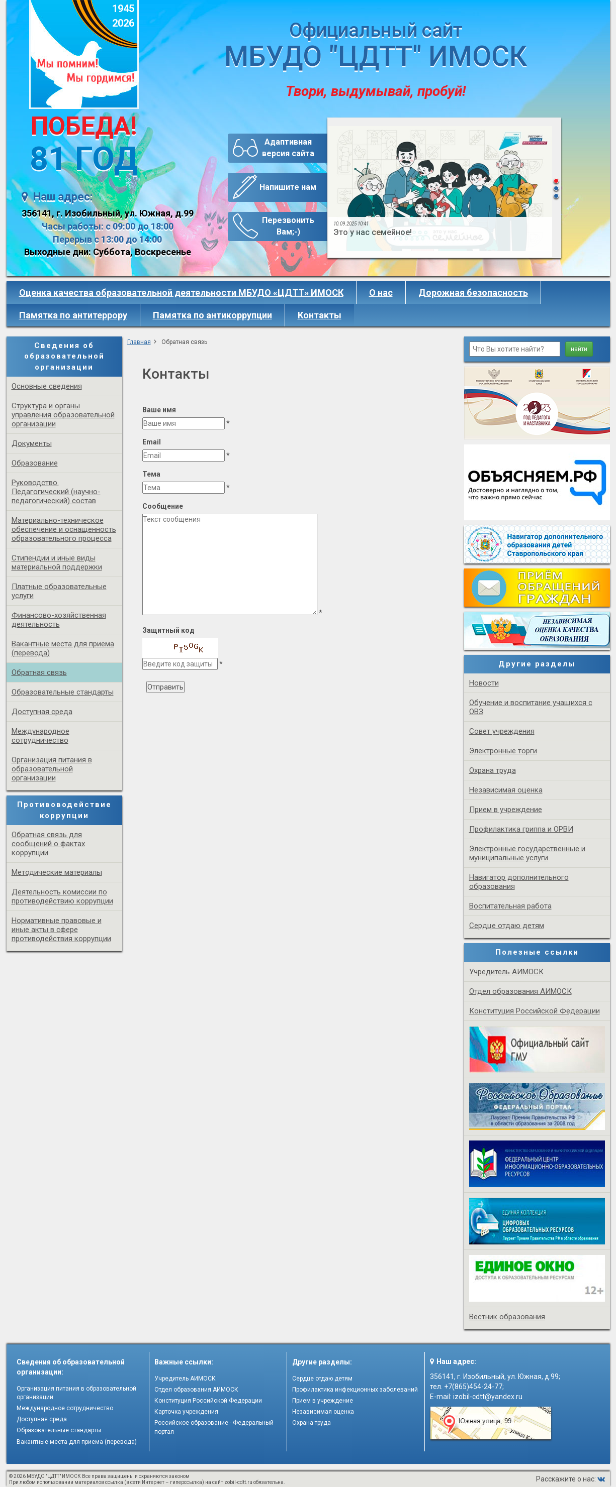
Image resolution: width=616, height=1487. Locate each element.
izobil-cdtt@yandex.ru (487, 1397)
